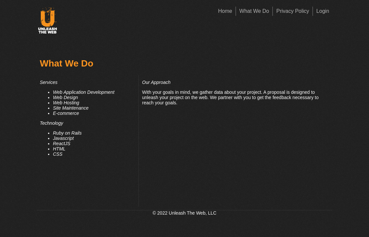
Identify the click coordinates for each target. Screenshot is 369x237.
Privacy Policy (292, 11)
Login (322, 11)
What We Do (254, 11)
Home (225, 11)
